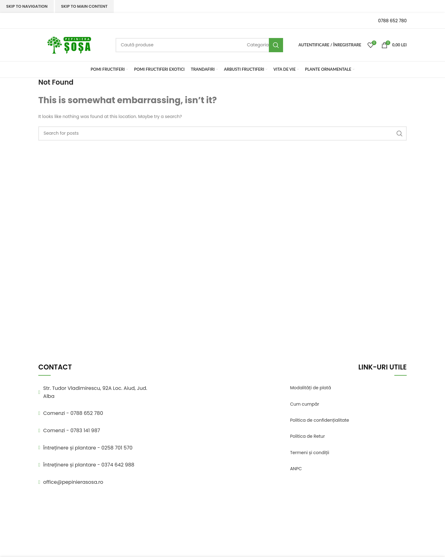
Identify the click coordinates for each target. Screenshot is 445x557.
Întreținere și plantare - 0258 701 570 (88, 447)
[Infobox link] (72, 21)
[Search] (199, 45)
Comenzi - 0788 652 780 (73, 413)
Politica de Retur (307, 436)
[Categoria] (258, 44)
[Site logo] (69, 44)
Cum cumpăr (304, 404)
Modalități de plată (310, 388)
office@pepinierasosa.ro (73, 482)
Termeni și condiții (309, 452)
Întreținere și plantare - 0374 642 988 (88, 464)
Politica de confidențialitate (319, 420)
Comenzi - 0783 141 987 (71, 430)
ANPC (296, 469)
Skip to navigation (27, 6)
